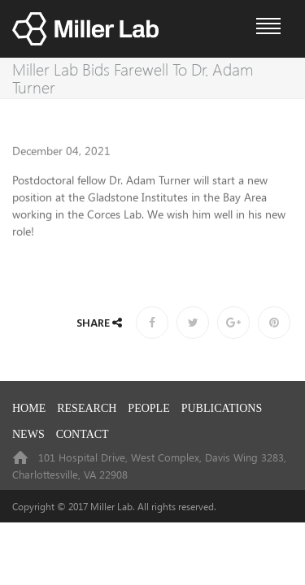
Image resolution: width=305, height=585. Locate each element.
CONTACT (82, 434)
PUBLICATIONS (222, 408)
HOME (29, 408)
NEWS (28, 434)
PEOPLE (148, 408)
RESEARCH (86, 408)
